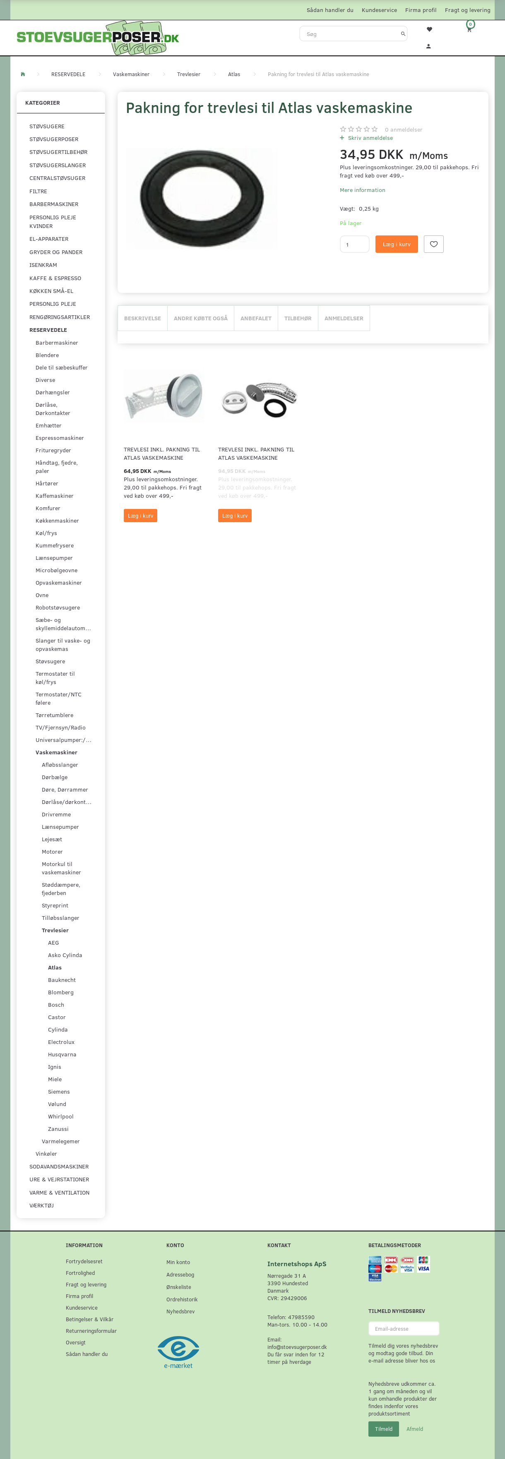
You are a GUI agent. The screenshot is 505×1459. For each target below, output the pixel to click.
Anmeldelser (344, 318)
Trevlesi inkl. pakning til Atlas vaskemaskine (162, 453)
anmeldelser (404, 129)
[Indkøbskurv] (475, 29)
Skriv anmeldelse (369, 138)
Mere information (362, 190)
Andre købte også (201, 318)
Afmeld (414, 1429)
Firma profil (421, 10)
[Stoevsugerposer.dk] (98, 37)
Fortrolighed (80, 1272)
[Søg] (403, 33)
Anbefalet (256, 318)
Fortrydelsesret (84, 1261)
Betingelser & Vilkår (89, 1318)
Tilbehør (298, 318)
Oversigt (76, 1342)
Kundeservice (379, 10)
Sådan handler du (330, 10)
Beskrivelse (142, 318)
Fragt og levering (468, 10)
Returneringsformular (91, 1330)
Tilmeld (383, 1429)
